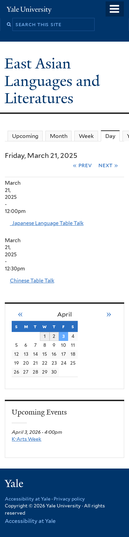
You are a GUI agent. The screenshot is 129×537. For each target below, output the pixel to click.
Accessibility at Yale (28, 499)
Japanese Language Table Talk (47, 223)
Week (86, 136)
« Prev (82, 165)
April (64, 314)
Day (112, 135)
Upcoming (25, 136)
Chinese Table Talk (32, 281)
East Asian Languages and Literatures (52, 80)
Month (58, 136)
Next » (108, 165)
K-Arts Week (26, 439)
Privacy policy (69, 499)
